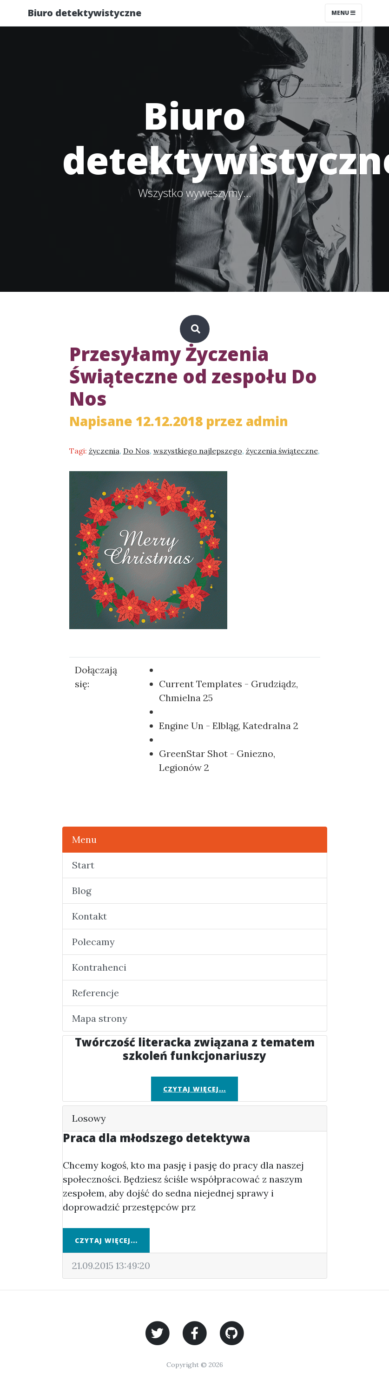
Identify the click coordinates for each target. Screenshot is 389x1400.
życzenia (104, 450)
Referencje (95, 993)
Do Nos (136, 450)
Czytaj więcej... (194, 1089)
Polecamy (93, 941)
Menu (84, 839)
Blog (81, 890)
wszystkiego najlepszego (197, 450)
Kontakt (89, 916)
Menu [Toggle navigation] (343, 13)
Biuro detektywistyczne (84, 13)
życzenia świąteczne (282, 450)
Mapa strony (99, 1018)
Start (83, 865)
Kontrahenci (99, 967)
